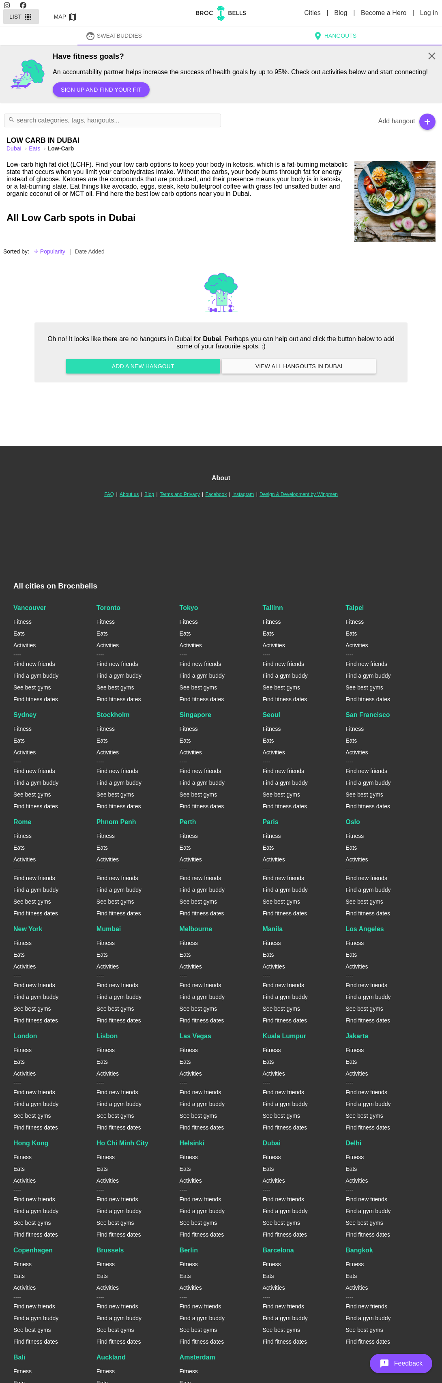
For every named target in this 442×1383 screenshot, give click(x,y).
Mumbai (109, 929)
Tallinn (272, 607)
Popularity (49, 251)
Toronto (108, 607)
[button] (401, 1363)
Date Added (90, 251)
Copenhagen (33, 1250)
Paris (270, 821)
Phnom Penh (116, 821)
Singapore (195, 714)
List (21, 16)
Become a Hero (384, 12)
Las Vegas (195, 1036)
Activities (24, 645)
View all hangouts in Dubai (299, 366)
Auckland (111, 1357)
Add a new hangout (143, 366)
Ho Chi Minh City (122, 1143)
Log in (429, 12)
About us (129, 494)
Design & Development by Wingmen (299, 494)
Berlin (189, 1250)
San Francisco (367, 714)
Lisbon (107, 1036)
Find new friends (34, 664)
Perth (188, 821)
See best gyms (32, 687)
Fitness (22, 621)
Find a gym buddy (35, 675)
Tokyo (189, 607)
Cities (313, 12)
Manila (272, 929)
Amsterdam (197, 1357)
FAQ (109, 494)
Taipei (354, 607)
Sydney (24, 714)
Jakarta (356, 1036)
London (25, 1036)
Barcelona (278, 1250)
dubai (14, 148)
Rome (22, 821)
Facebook (216, 494)
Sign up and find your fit (101, 89)
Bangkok (359, 1250)
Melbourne (196, 929)
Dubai (271, 1143)
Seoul (271, 714)
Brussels (110, 1250)
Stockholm (113, 714)
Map (66, 16)
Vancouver (29, 607)
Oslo (352, 821)
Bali (19, 1357)
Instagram (243, 494)
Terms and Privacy (180, 494)
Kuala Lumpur (284, 1036)
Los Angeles (364, 929)
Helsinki (192, 1143)
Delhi (353, 1143)
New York (27, 929)
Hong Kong (30, 1143)
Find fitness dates (35, 699)
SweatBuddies (113, 35)
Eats (35, 148)
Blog (341, 12)
